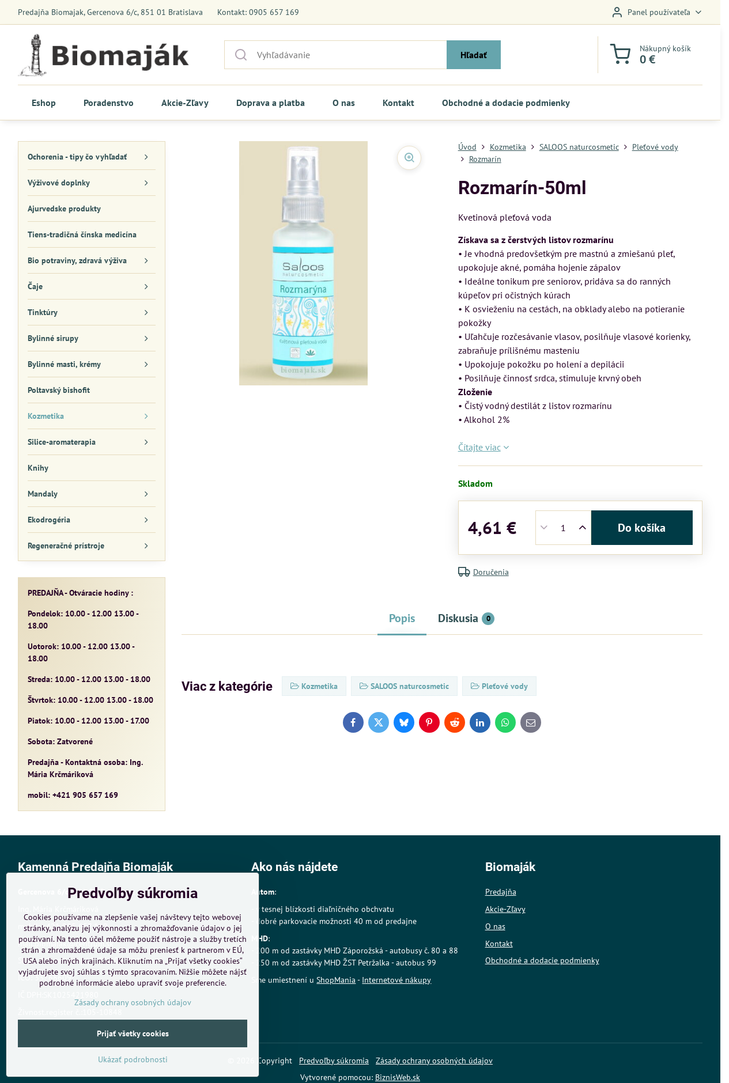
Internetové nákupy (396, 980)
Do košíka (642, 527)
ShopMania (336, 980)
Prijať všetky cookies (133, 1057)
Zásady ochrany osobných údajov (434, 1060)
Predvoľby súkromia (334, 1060)
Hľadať (473, 54)
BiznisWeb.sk (397, 1077)
